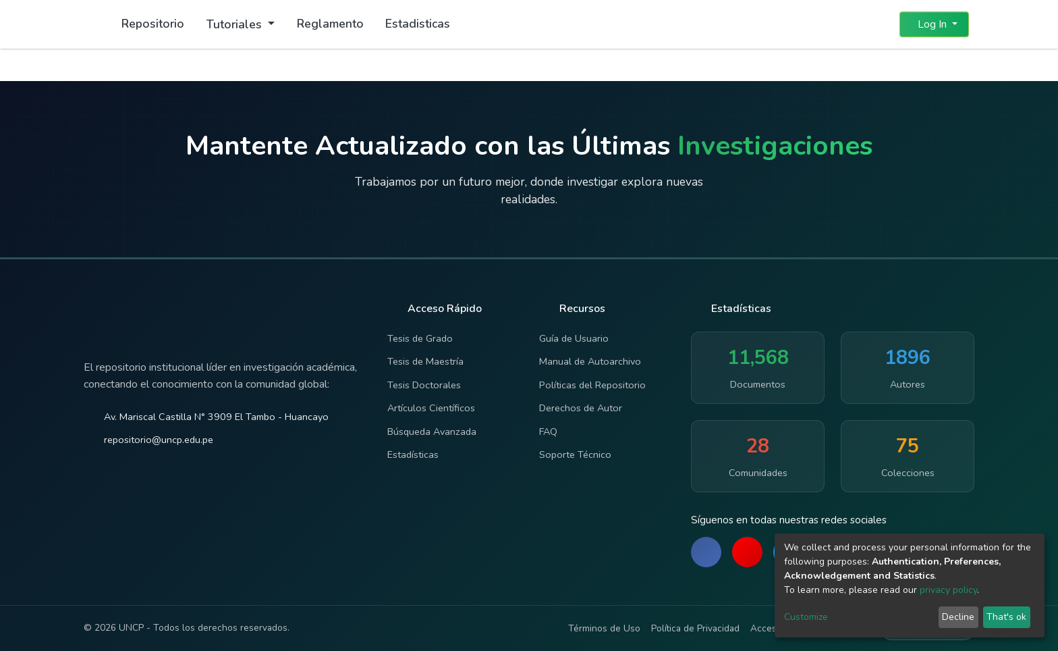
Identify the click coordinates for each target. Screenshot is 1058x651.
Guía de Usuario (574, 338)
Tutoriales (235, 24)
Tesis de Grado (420, 338)
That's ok (1006, 616)
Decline (958, 616)
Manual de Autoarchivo (590, 361)
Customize (806, 616)
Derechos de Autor (580, 408)
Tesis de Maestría (425, 361)
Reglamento (330, 24)
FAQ (548, 431)
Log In (930, 24)
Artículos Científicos (431, 408)
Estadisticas (417, 24)
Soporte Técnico (575, 454)
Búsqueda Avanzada (431, 431)
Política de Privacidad (695, 628)
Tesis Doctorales (424, 385)
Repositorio (152, 24)
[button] (881, 24)
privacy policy (948, 589)
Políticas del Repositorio (592, 385)
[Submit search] (856, 24)
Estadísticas (413, 454)
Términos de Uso (604, 628)
